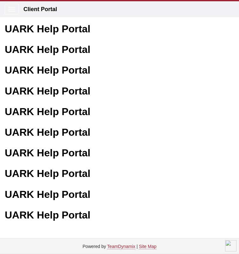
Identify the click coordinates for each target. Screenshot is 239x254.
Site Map (147, 246)
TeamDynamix (121, 246)
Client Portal (40, 9)
